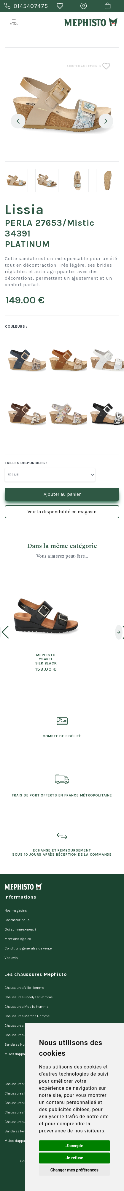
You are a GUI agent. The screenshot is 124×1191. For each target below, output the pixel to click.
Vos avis (11, 958)
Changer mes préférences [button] (74, 1170)
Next (105, 121)
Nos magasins (15, 910)
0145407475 (26, 6)
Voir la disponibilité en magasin (62, 511)
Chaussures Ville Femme (24, 1084)
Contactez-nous (17, 920)
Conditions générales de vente (28, 948)
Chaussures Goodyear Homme (28, 997)
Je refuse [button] (74, 1157)
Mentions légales (17, 939)
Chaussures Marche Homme (27, 1016)
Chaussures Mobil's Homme (26, 1007)
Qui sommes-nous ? (20, 929)
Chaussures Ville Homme (24, 988)
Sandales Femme (18, 1131)
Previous (18, 121)
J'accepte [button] (74, 1145)
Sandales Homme (18, 1044)
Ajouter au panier (62, 494)
